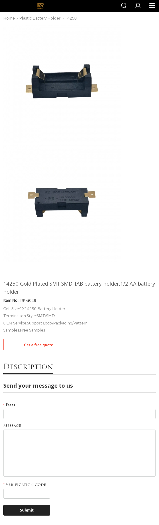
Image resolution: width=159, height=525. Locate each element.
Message (12, 426)
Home (9, 18)
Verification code (24, 485)
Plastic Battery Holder (39, 18)
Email (10, 405)
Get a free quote (38, 344)
